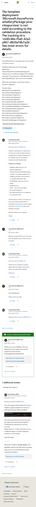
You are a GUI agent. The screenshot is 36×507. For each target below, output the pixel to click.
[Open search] (28, 2)
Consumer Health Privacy (10, 496)
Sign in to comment (7, 328)
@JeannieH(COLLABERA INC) (18, 147)
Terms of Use (24, 496)
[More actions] (32, 7)
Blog (25, 491)
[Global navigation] (2, 2)
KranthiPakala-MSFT (14, 140)
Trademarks (19, 499)
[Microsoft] (18, 2)
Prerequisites (17, 206)
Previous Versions (17, 491)
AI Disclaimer (7, 491)
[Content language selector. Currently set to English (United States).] (12, 482)
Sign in (33, 2)
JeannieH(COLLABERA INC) (13, 54)
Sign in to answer (6, 473)
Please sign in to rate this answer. (15, 358)
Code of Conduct (8, 499)
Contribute (6, 494)
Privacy (13, 494)
